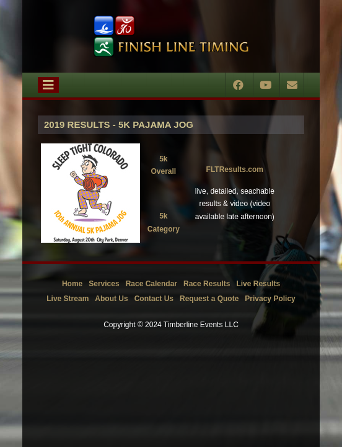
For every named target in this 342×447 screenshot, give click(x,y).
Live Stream (67, 298)
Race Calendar (151, 283)
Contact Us (153, 298)
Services (104, 283)
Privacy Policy (270, 298)
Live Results (258, 283)
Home (72, 283)
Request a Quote (209, 298)
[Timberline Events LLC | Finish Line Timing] (171, 36)
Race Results (206, 283)
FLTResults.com (234, 169)
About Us (111, 298)
